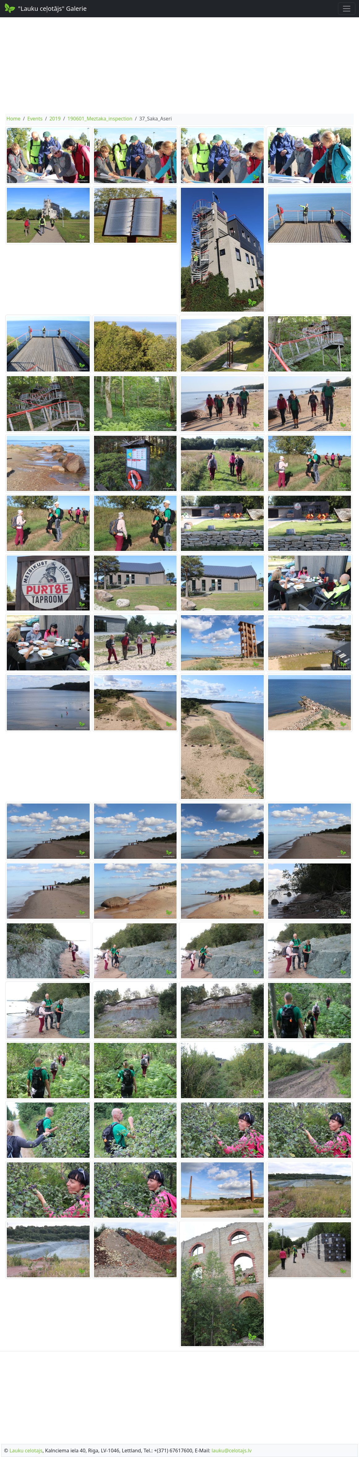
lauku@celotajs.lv (231, 1450)
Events (34, 118)
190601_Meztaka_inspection (99, 118)
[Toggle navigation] (346, 8)
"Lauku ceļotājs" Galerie (45, 8)
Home (13, 118)
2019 (55, 118)
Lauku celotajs (25, 1450)
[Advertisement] (179, 65)
